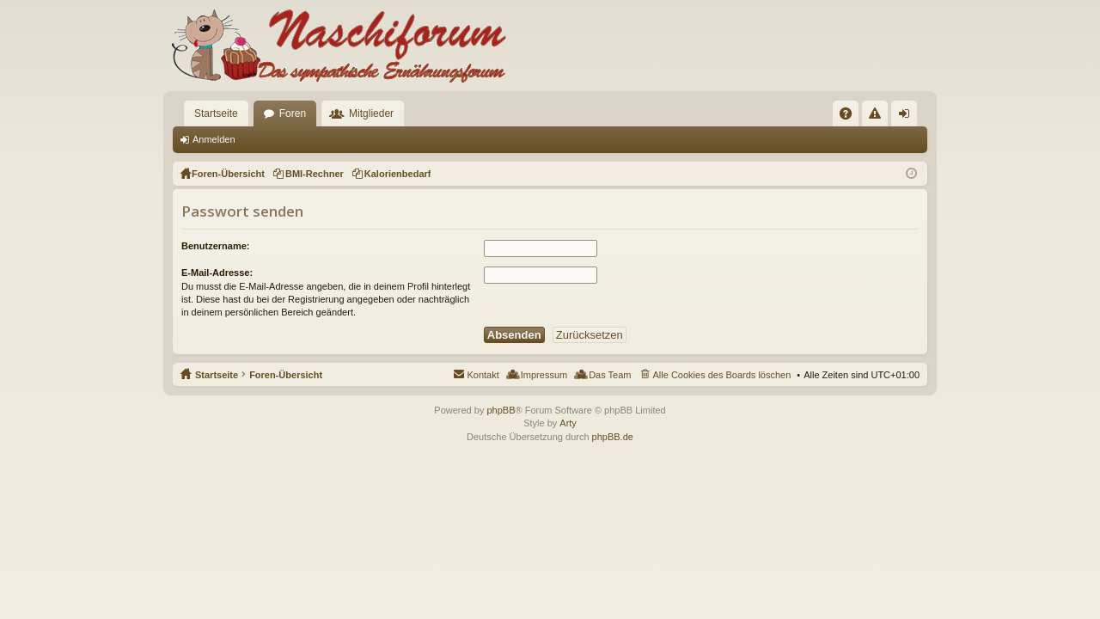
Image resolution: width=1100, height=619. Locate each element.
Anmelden (213, 139)
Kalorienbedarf (397, 174)
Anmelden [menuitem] (908, 116)
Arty (568, 423)
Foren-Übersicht (285, 375)
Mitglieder (371, 113)
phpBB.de (612, 437)
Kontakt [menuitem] (482, 375)
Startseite (216, 113)
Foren (292, 113)
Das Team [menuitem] (610, 375)
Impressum (544, 375)
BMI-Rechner (314, 174)
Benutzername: (215, 246)
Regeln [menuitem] (879, 116)
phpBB (500, 410)
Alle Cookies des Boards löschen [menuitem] (722, 375)
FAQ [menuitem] (851, 116)
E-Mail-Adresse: (217, 272)
